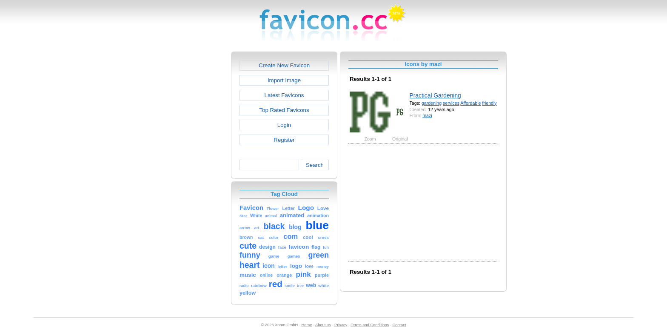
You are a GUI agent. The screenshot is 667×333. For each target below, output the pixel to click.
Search (315, 165)
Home (307, 325)
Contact (399, 325)
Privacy (340, 325)
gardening (432, 103)
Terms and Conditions (370, 325)
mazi (427, 115)
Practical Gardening (435, 95)
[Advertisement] (194, 179)
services (451, 103)
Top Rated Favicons (284, 110)
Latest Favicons (284, 95)
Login (284, 125)
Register (284, 140)
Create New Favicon (284, 65)
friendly (489, 103)
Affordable (470, 103)
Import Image (284, 80)
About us (323, 325)
